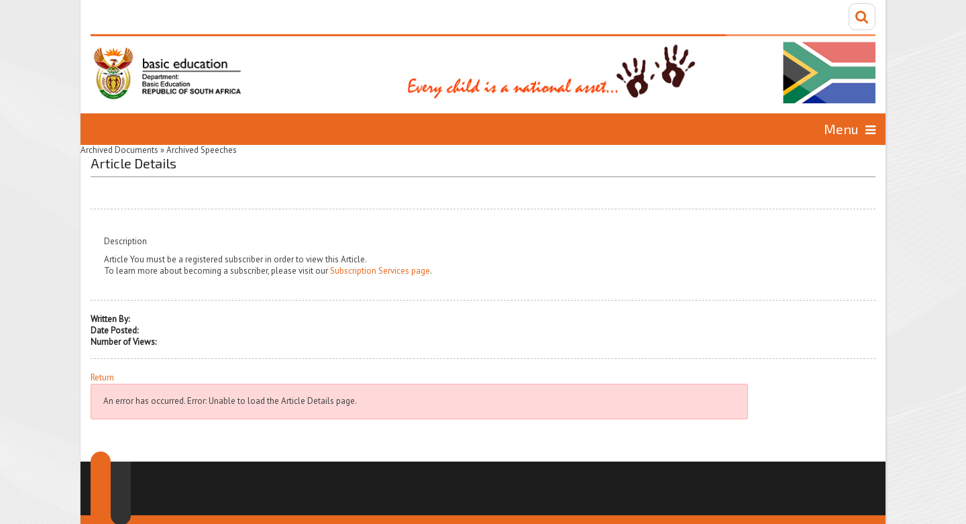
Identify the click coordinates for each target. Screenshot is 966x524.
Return (102, 377)
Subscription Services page (380, 270)
